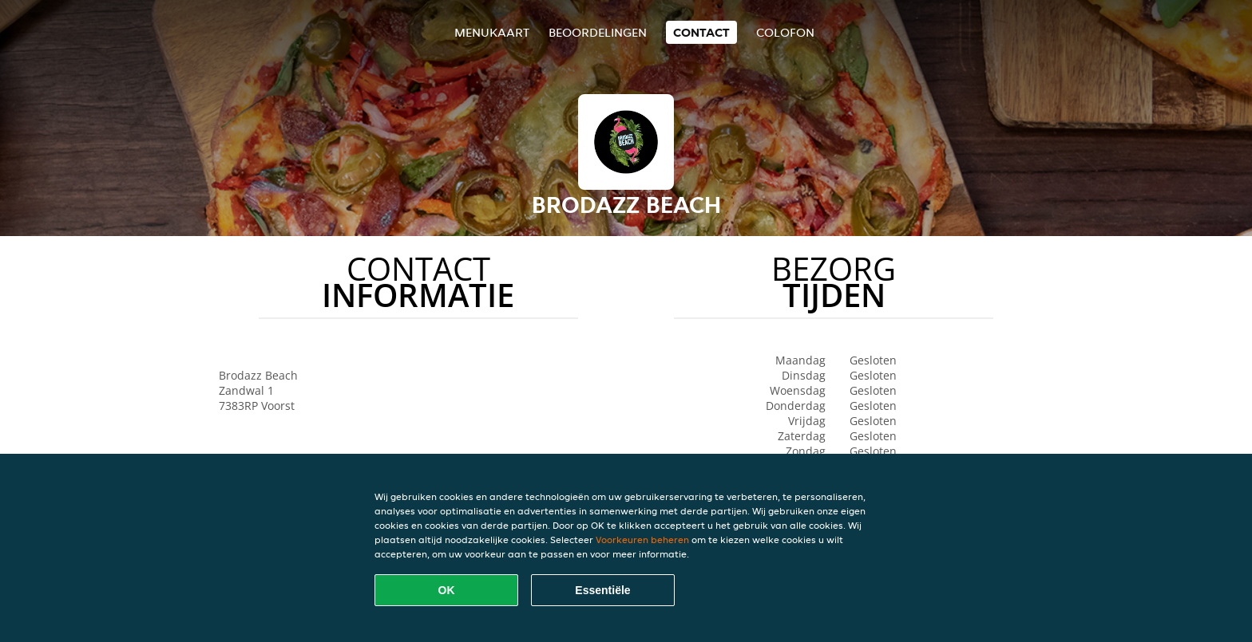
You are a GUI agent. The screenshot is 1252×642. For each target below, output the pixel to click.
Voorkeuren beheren (642, 540)
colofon (785, 32)
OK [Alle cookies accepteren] (446, 590)
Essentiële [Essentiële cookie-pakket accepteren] (602, 590)
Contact (701, 32)
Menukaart (491, 32)
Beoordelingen (598, 32)
